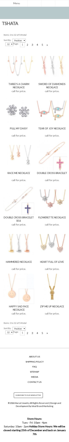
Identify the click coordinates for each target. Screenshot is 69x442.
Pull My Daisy (19, 128)
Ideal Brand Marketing (42, 406)
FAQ (34, 366)
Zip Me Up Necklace (52, 306)
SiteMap (34, 371)
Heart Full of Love (52, 261)
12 (8, 44)
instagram (35, 387)
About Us (34, 356)
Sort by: (7, 40)
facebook (28, 387)
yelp (42, 387)
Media (34, 376)
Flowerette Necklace (52, 217)
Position (18, 40)
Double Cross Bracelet (52, 173)
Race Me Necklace (19, 173)
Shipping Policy (35, 361)
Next (47, 45)
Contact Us (34, 382)
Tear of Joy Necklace (52, 128)
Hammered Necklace (19, 261)
